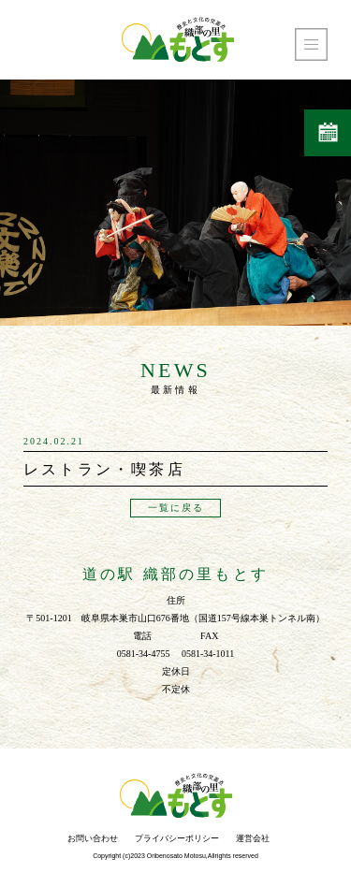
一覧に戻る (176, 507)
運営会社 (253, 838)
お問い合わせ (92, 838)
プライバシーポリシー (177, 838)
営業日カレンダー (328, 133)
